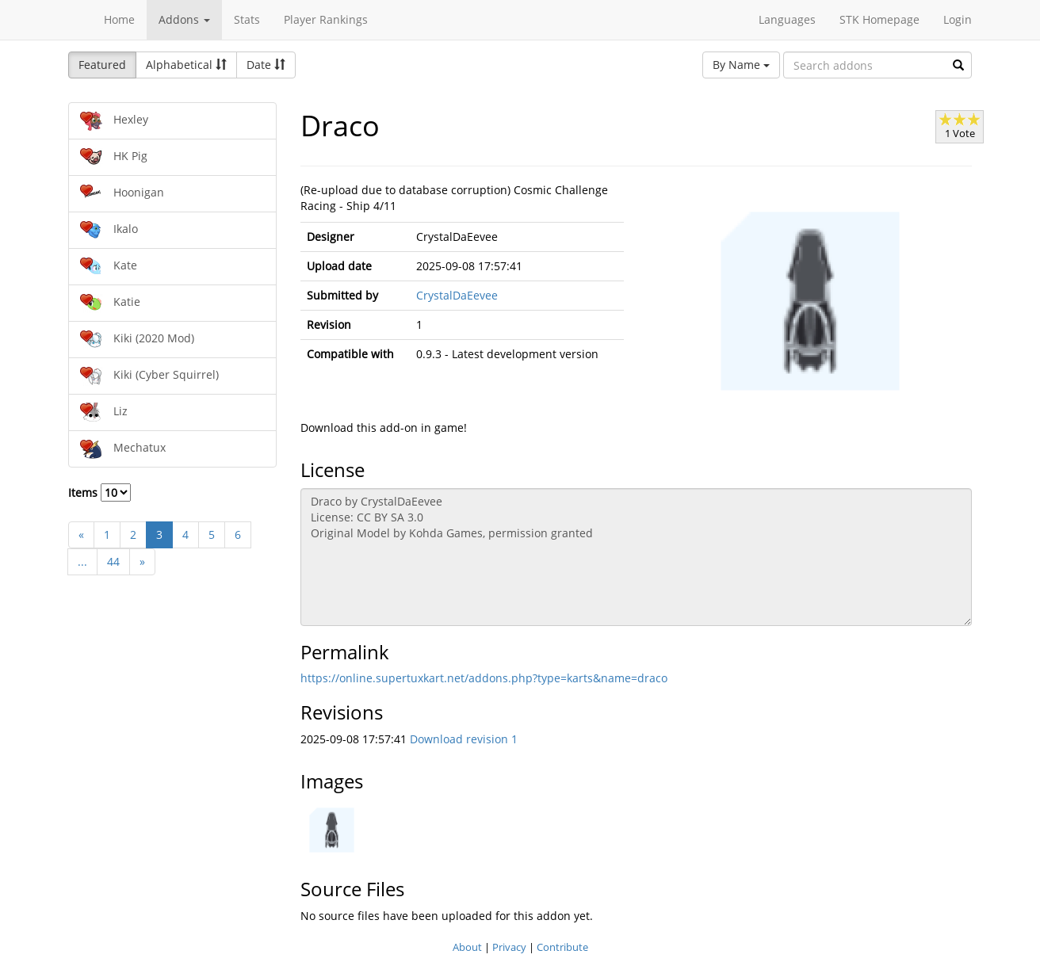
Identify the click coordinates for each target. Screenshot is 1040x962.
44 (113, 561)
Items (99, 492)
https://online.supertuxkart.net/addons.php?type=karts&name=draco (483, 677)
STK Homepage (879, 19)
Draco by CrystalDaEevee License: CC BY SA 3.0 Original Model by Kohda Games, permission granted (636, 557)
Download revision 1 (464, 738)
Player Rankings (326, 19)
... (82, 561)
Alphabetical (186, 64)
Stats (247, 19)
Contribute (562, 947)
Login (957, 19)
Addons (184, 19)
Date (266, 64)
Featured (102, 64)
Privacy (509, 947)
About (467, 947)
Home (119, 19)
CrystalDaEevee (457, 295)
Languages (787, 19)
